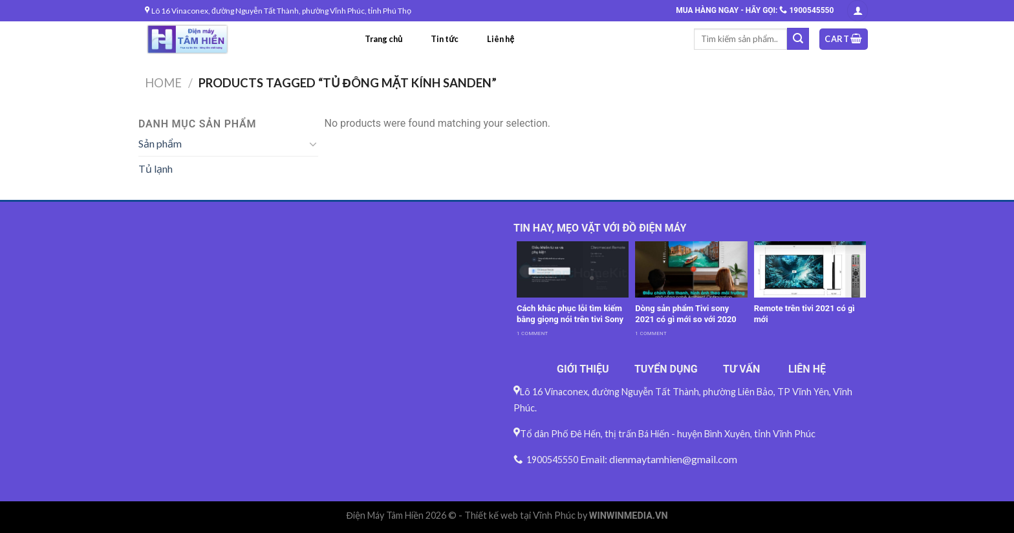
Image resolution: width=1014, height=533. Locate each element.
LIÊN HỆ (807, 369)
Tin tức (444, 39)
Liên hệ (500, 39)
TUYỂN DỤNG (666, 369)
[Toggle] (313, 143)
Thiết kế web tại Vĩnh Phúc (519, 515)
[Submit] (798, 39)
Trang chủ (383, 39)
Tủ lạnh (155, 168)
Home (163, 83)
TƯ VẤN (741, 369)
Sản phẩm (160, 143)
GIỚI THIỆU (583, 369)
